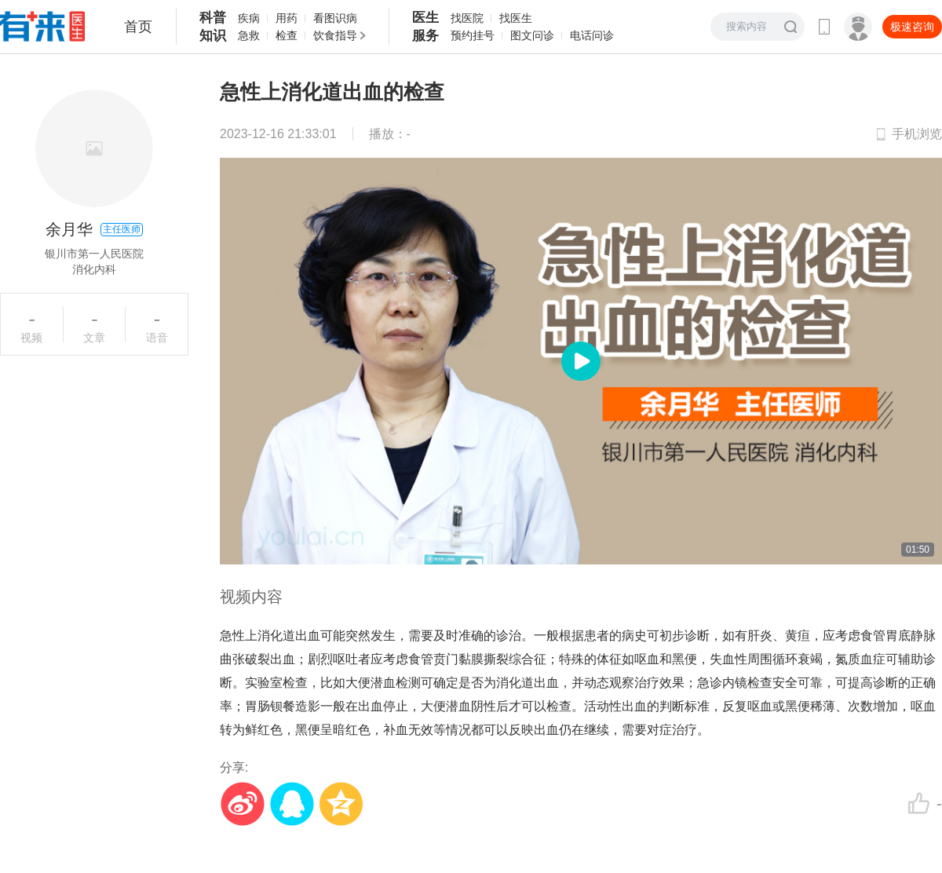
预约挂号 (473, 35)
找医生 (515, 18)
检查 (287, 35)
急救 (249, 35)
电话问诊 (592, 35)
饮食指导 (335, 35)
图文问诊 (532, 35)
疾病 (249, 18)
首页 (138, 27)
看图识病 (335, 18)
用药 (287, 18)
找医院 (467, 18)
